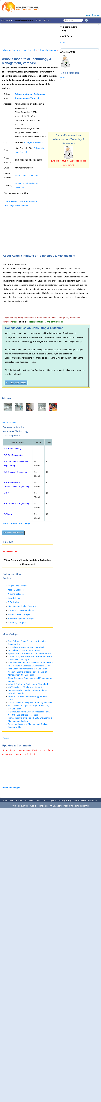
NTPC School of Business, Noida (23, 715)
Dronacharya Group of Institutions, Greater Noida (30, 662)
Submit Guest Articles (12, 800)
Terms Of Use (79, 800)
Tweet (6, 738)
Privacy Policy (64, 800)
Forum (38, 20)
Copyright (51, 800)
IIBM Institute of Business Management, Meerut (29, 666)
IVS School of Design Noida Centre (24, 650)
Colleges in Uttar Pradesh (23, 50)
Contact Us (40, 800)
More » (47, 20)
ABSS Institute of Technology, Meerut (25, 687)
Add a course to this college (16, 523)
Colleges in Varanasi (47, 50)
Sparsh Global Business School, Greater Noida (29, 653)
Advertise (92, 800)
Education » (6, 20)
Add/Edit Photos (9, 422)
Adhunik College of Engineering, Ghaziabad (28, 684)
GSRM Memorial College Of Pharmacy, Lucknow (30, 702)
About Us (28, 800)
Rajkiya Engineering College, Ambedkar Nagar (29, 712)
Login (88, 15)
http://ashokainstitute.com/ (26, 175)
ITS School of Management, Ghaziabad (26, 647)
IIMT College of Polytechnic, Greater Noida (27, 669)
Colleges (6, 50)
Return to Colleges (11, 787)
